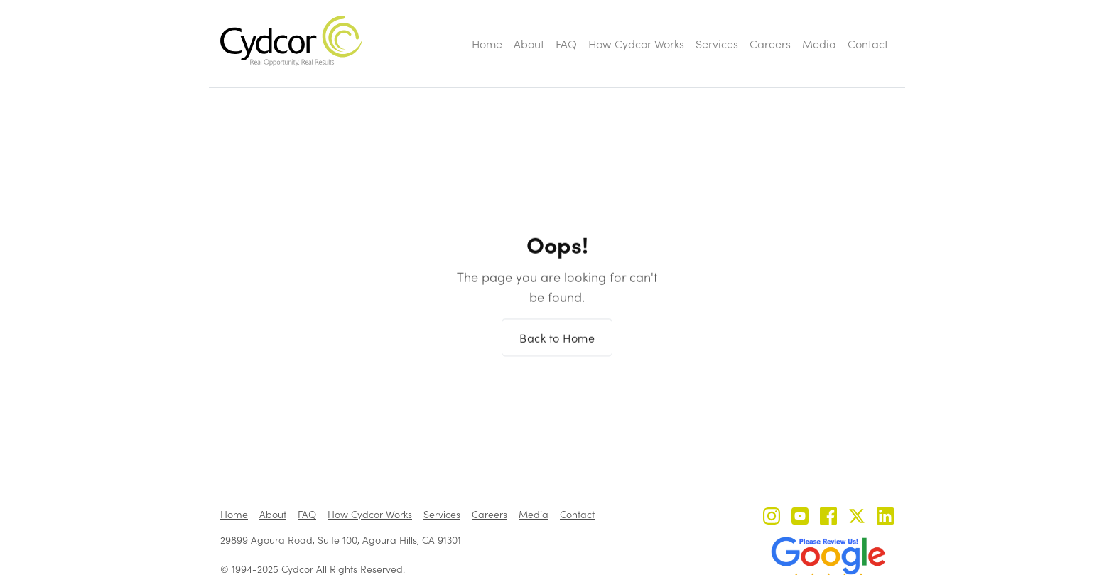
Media (819, 43)
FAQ (566, 43)
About (529, 43)
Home (487, 43)
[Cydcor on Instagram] (771, 517)
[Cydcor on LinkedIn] (885, 517)
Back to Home (557, 345)
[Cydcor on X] (856, 517)
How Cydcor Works (636, 43)
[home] (291, 40)
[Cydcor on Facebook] (828, 517)
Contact (868, 43)
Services (717, 43)
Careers (770, 43)
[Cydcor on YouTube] (800, 517)
